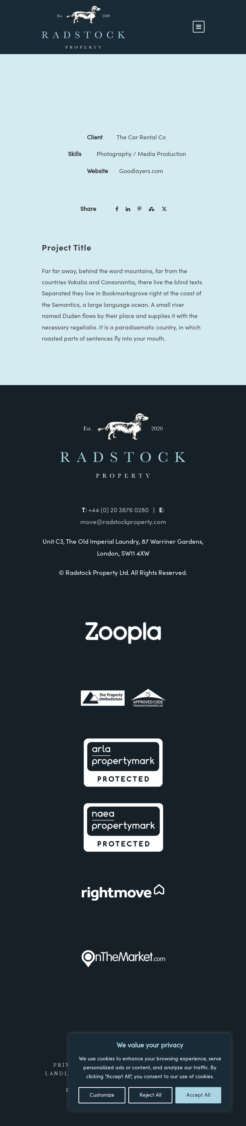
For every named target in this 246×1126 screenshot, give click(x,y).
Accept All (198, 1095)
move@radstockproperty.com (123, 522)
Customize (102, 1095)
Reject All (150, 1095)
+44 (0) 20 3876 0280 (118, 510)
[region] (149, 1072)
